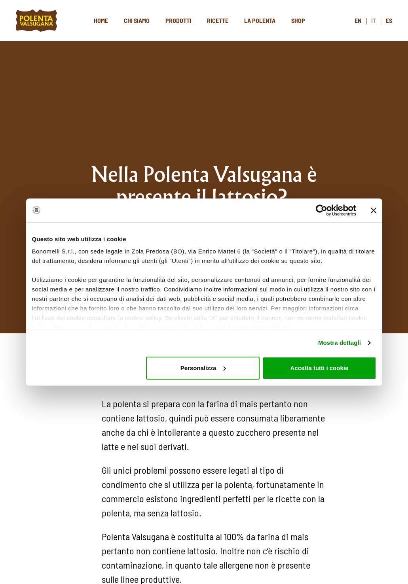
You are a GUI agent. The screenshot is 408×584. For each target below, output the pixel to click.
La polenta (259, 20)
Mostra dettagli (339, 342)
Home (101, 20)
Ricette (217, 20)
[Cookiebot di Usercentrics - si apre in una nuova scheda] (321, 210)
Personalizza (203, 368)
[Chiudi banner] (373, 210)
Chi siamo (137, 20)
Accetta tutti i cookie (319, 368)
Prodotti (178, 20)
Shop (298, 20)
